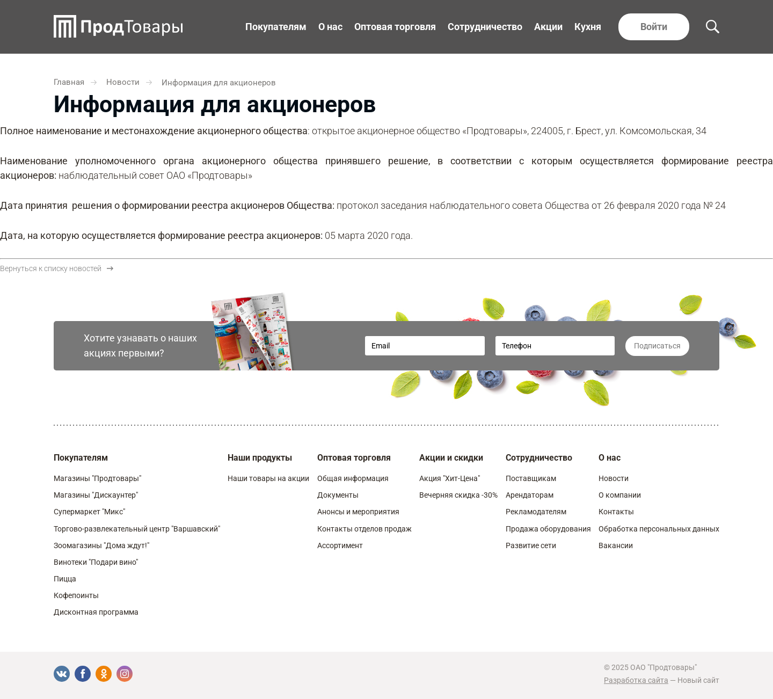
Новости (614, 478)
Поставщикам (531, 478)
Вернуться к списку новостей (56, 268)
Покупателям (276, 26)
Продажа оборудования (548, 529)
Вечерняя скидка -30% (458, 495)
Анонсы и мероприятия (358, 511)
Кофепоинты (76, 595)
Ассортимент (340, 545)
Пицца (65, 578)
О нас (330, 26)
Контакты (616, 511)
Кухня (587, 26)
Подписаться (657, 345)
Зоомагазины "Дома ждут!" (101, 545)
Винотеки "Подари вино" (96, 562)
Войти (653, 26)
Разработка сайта (636, 680)
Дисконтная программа (96, 612)
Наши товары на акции (268, 478)
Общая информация (353, 478)
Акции (548, 26)
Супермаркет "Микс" (89, 511)
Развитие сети (531, 545)
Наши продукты (260, 458)
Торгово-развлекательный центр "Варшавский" (137, 529)
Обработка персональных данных (659, 529)
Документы (338, 495)
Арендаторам (529, 495)
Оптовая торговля (395, 26)
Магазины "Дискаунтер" (96, 495)
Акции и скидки (451, 458)
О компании (620, 495)
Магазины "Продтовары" (97, 478)
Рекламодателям (536, 511)
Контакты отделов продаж (364, 529)
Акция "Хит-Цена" (449, 478)
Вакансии (616, 545)
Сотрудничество (485, 26)
